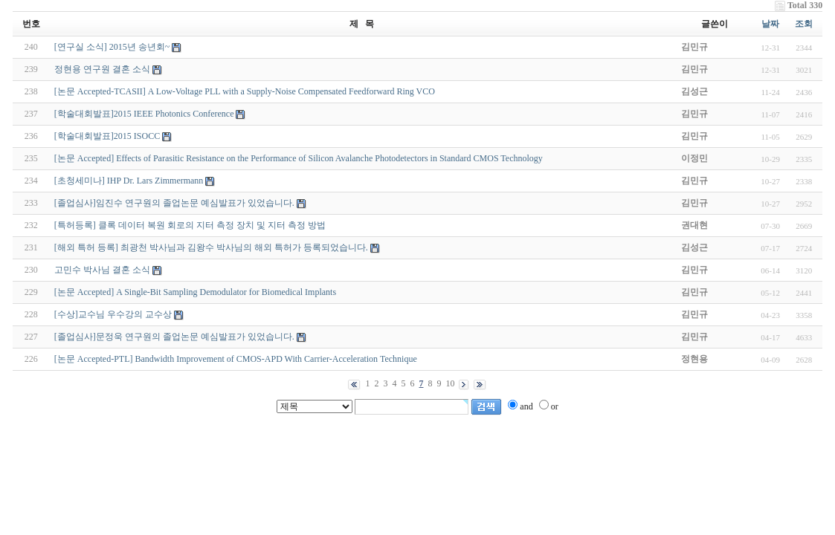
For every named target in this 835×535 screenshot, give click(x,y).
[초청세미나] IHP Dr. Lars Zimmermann (129, 180)
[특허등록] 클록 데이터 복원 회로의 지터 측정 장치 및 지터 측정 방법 (190, 225)
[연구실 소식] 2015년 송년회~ (112, 47)
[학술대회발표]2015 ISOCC (107, 136)
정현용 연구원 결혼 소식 (102, 69)
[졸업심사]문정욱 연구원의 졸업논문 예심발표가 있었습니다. (174, 336)
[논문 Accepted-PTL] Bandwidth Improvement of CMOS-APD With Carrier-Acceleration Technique (235, 359)
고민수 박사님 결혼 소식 (102, 270)
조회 (804, 24)
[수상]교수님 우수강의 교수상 (113, 314)
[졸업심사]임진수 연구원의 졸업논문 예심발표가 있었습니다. (174, 203)
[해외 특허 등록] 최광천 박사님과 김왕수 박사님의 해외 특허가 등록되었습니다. (211, 247)
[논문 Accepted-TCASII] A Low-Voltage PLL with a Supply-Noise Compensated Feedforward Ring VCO (244, 91)
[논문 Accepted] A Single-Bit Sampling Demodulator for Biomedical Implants (195, 292)
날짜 (770, 24)
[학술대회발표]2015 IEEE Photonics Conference (144, 113)
